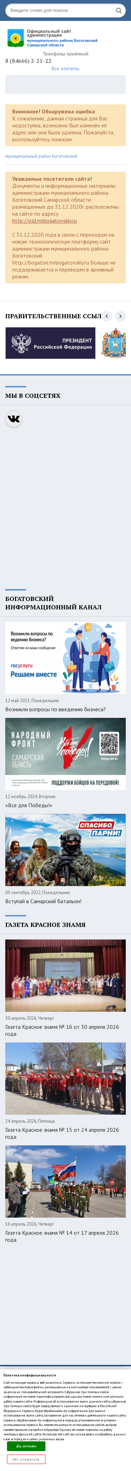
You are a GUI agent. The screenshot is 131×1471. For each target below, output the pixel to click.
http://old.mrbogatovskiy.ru (44, 220)
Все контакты (65, 68)
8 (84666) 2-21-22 (28, 61)
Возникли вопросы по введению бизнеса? (55, 709)
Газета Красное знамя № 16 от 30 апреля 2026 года (62, 1030)
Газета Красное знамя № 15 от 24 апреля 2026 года (62, 1133)
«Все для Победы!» (28, 805)
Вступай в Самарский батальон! (43, 901)
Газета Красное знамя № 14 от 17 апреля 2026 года (62, 1236)
